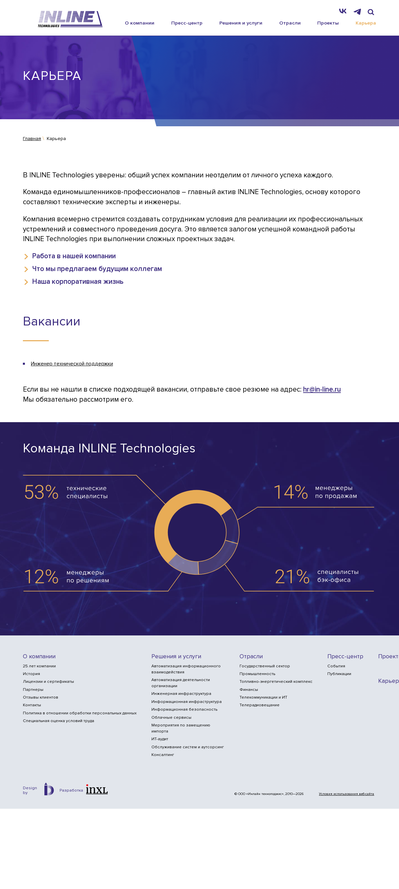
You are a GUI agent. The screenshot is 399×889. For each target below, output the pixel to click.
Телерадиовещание (260, 705)
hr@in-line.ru (322, 390)
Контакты (32, 705)
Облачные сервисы (171, 717)
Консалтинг (162, 754)
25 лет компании (39, 666)
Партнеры (33, 689)
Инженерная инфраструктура (181, 694)
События (336, 666)
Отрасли (290, 22)
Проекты (328, 22)
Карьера (366, 22)
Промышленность (257, 673)
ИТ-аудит (159, 739)
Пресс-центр (187, 22)
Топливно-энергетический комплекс (276, 681)
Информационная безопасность (184, 709)
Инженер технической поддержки (72, 364)
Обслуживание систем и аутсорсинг (187, 747)
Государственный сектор (265, 666)
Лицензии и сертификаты (48, 681)
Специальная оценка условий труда (58, 720)
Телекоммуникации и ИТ (263, 697)
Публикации (339, 673)
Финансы (249, 689)
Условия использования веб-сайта (346, 794)
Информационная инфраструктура (186, 701)
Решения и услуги (240, 22)
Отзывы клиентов (40, 697)
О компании (139, 22)
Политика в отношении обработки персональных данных (80, 713)
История (31, 673)
